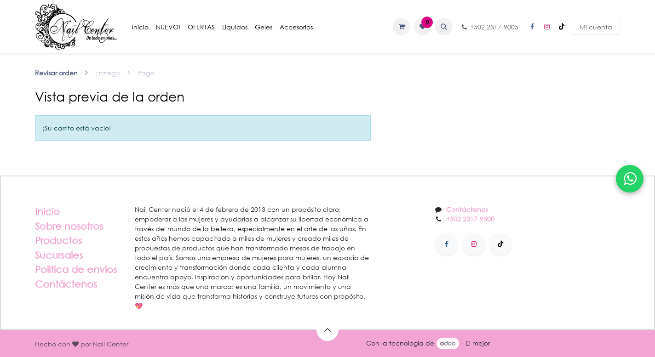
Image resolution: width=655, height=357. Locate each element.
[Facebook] (532, 26)
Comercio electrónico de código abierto (556, 343)
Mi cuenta (596, 27)
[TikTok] (561, 26)
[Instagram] (546, 26)
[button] (444, 26)
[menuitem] (140, 26)
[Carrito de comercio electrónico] (401, 26)
